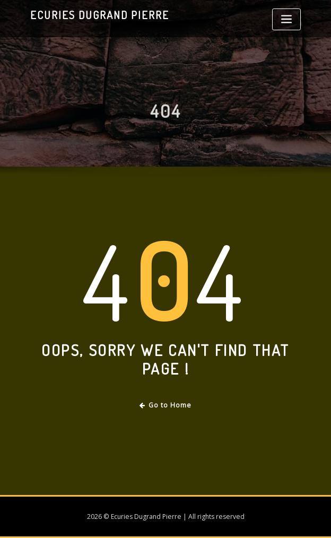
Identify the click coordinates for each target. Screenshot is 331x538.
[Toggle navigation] (286, 19)
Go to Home (166, 405)
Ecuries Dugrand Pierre (99, 15)
